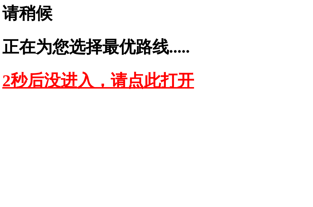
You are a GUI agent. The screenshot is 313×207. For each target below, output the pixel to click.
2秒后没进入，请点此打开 (98, 80)
